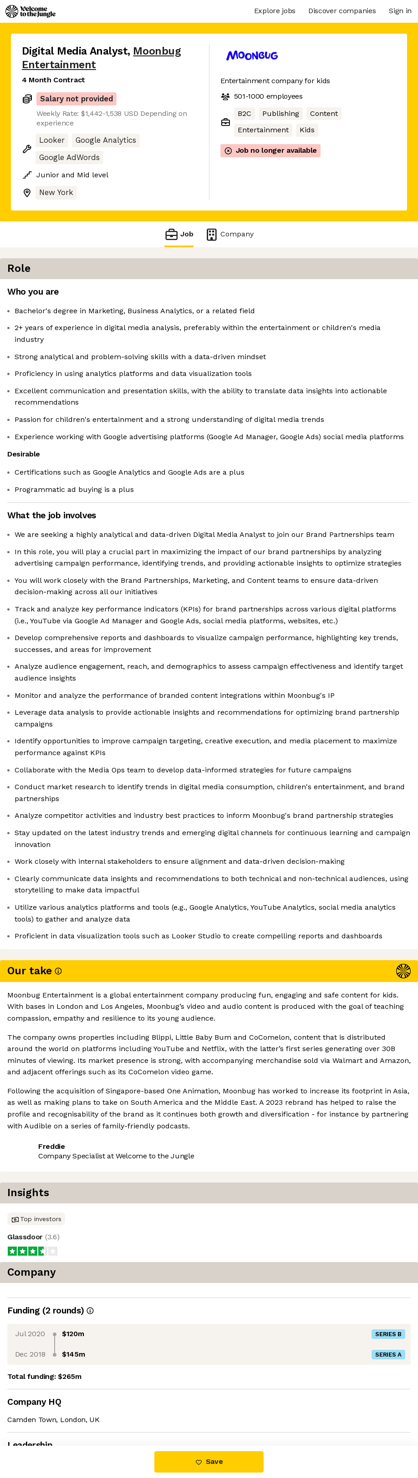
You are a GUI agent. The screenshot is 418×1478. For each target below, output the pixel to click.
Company (229, 234)
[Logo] (30, 11)
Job (179, 234)
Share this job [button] (47, 1390)
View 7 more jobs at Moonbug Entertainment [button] (99, 1407)
